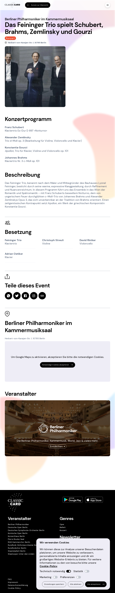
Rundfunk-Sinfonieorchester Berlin (23, 545)
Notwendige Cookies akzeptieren (57, 365)
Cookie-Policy (14, 588)
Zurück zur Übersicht (37, 5)
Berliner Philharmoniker (18, 524)
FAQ (10, 579)
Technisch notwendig (52, 571)
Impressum (13, 582)
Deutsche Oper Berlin (18, 527)
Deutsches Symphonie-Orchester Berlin (26, 530)
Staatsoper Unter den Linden (21, 554)
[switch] (68, 571)
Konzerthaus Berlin (16, 536)
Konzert (63, 530)
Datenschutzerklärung (18, 585)
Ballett (63, 527)
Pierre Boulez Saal (16, 539)
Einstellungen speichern (54, 584)
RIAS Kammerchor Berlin (19, 542)
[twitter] (17, 295)
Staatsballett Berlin (16, 551)
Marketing (45, 577)
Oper (62, 524)
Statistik (78, 571)
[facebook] (25, 295)
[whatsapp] (8, 295)
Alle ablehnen (75, 584)
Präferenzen (67, 577)
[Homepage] (12, 5)
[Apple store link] (94, 500)
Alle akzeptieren (95, 584)
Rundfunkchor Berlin (17, 548)
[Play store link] (72, 500)
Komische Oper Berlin (18, 533)
